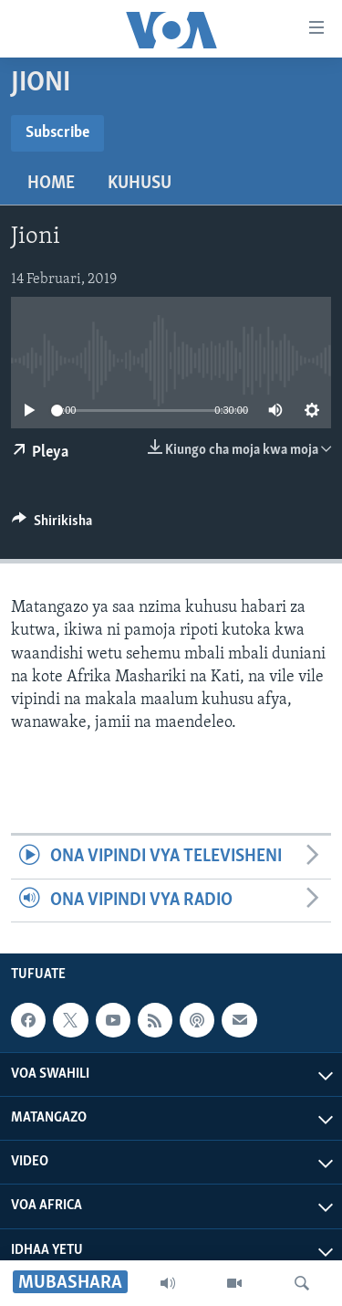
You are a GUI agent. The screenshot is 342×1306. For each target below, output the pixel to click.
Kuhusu (139, 183)
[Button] (52, 525)
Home (51, 183)
